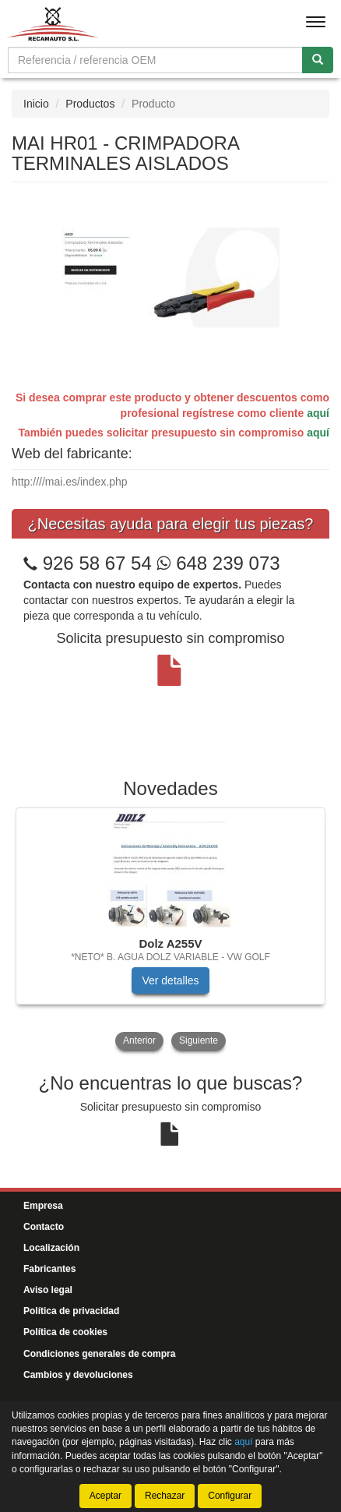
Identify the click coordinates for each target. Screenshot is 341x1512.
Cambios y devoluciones (78, 1374)
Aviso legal (47, 1289)
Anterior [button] (139, 1040)
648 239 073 (217, 563)
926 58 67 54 (97, 563)
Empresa (43, 1205)
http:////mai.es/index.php (70, 481)
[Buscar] (317, 60)
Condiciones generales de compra (99, 1353)
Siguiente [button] (198, 1040)
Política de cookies (65, 1332)
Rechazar (165, 1495)
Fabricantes (49, 1268)
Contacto (43, 1226)
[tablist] (170, 930)
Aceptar (105, 1495)
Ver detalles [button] (170, 980)
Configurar (229, 1495)
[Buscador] (155, 60)
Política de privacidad (71, 1310)
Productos (89, 103)
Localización (51, 1247)
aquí (318, 413)
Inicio (36, 103)
